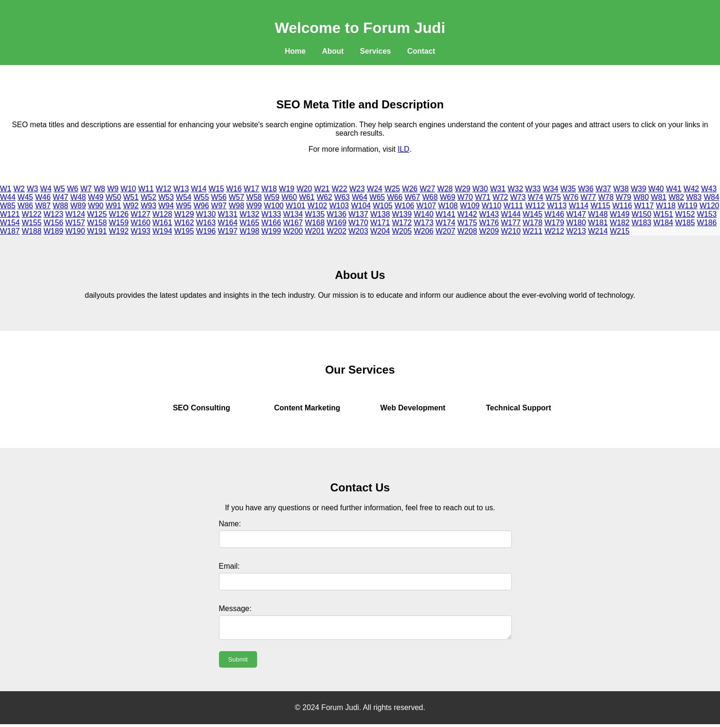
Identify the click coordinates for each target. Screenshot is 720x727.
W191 (97, 231)
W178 (532, 223)
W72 (500, 197)
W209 (489, 231)
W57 (236, 197)
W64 (359, 197)
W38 (621, 189)
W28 (445, 189)
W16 (234, 189)
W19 (286, 189)
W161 (162, 223)
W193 (141, 231)
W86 (25, 206)
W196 (206, 231)
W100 (273, 206)
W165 (249, 223)
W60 (289, 197)
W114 (579, 206)
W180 (576, 223)
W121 (10, 214)
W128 (162, 214)
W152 (685, 214)
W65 (377, 197)
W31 (498, 189)
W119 (687, 206)
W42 (691, 189)
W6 (72, 189)
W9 (113, 189)
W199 (271, 231)
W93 (148, 206)
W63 (342, 197)
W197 (228, 231)
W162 (184, 223)
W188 (31, 231)
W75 (553, 197)
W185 (685, 223)
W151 (663, 214)
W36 (585, 189)
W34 (550, 189)
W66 (395, 197)
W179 (554, 223)
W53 (166, 197)
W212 (554, 231)
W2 (18, 189)
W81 (658, 197)
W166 (271, 223)
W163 (206, 223)
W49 (96, 197)
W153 (707, 214)
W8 (99, 189)
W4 (45, 189)
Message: (235, 608)
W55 (201, 197)
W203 (358, 231)
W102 (317, 206)
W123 (54, 214)
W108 (448, 206)
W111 (513, 206)
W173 (424, 223)
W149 (620, 214)
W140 (424, 214)
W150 (641, 214)
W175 (467, 223)
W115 (600, 206)
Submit (238, 662)
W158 (97, 223)
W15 (216, 189)
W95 (184, 206)
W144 (511, 214)
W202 (337, 231)
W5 (59, 189)
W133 (271, 214)
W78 (606, 197)
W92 (131, 206)
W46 (43, 197)
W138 (380, 214)
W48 (78, 197)
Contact (421, 51)
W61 (307, 197)
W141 (445, 214)
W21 (322, 189)
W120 (709, 206)
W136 (337, 214)
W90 (96, 206)
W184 (663, 223)
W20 (304, 189)
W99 (254, 206)
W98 (236, 206)
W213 (576, 231)
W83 (694, 197)
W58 (254, 197)
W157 (75, 223)
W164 (228, 223)
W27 (427, 189)
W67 (412, 197)
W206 (424, 231)
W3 (32, 189)
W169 (337, 223)
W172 (402, 223)
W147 (576, 214)
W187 (10, 231)
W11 (146, 189)
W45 (25, 197)
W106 (404, 206)
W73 (518, 197)
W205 (402, 231)
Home (295, 51)
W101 (296, 206)
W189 (54, 231)
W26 (410, 189)
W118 (666, 206)
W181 (598, 223)
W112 (535, 206)
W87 (43, 206)
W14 (199, 189)
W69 (447, 197)
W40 (656, 189)
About (333, 51)
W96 (201, 206)
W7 (86, 189)
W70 (465, 197)
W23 (357, 189)
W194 (162, 231)
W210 (511, 231)
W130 (206, 214)
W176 (489, 223)
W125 (97, 214)
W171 (380, 223)
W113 (557, 206)
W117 (644, 206)
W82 (676, 197)
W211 (532, 231)
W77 (588, 197)
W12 (163, 189)
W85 (8, 206)
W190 (75, 231)
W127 (141, 214)
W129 (184, 214)
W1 (5, 189)
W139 (402, 214)
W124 (75, 214)
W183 (641, 223)
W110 (492, 206)
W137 (358, 214)
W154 (10, 223)
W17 (251, 189)
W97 (219, 206)
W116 (622, 206)
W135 (315, 214)
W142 (467, 214)
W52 (148, 197)
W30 (480, 189)
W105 (383, 206)
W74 (535, 197)
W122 (31, 214)
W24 (374, 189)
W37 (603, 189)
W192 (119, 231)
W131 (228, 214)
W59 (271, 197)
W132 (249, 214)
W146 (554, 214)
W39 (639, 189)
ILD (404, 149)
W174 (445, 223)
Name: (230, 524)
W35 (568, 189)
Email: (229, 566)
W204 (380, 231)
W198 (249, 231)
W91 (113, 206)
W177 (511, 223)
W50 (113, 197)
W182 (620, 223)
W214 (598, 231)
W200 (293, 231)
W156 (54, 223)
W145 (532, 214)
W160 (141, 223)
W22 (339, 189)
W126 (119, 214)
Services (375, 51)
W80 (641, 197)
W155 (31, 223)
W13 (181, 189)
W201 (315, 231)
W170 (358, 223)
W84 (711, 197)
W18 (269, 189)
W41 (673, 189)
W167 (293, 223)
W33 (533, 189)
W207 (445, 231)
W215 (620, 231)
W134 (293, 214)
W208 (467, 231)
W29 (462, 189)
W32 (515, 189)
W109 (470, 206)
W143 (489, 214)
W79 (623, 197)
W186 (707, 223)
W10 (128, 189)
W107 (426, 206)
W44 (8, 197)
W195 (184, 231)
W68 (430, 197)
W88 (60, 206)
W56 (219, 197)
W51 (131, 197)
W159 (119, 223)
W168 (315, 223)
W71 (483, 197)
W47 (60, 197)
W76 (571, 197)
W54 (184, 197)
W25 (392, 189)
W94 (166, 206)
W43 (709, 189)
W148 (598, 214)
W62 (324, 197)
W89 (78, 206)
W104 (361, 206)
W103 (339, 206)
